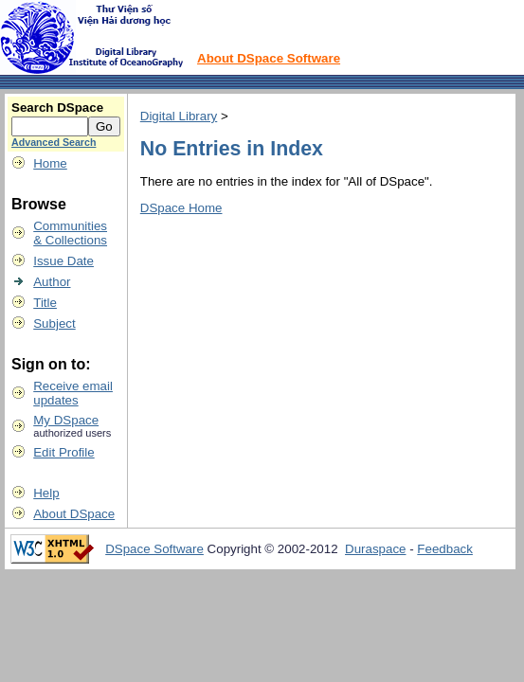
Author (51, 282)
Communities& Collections (70, 233)
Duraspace (375, 549)
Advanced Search (53, 142)
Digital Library (178, 116)
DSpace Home (181, 208)
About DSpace (74, 514)
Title (45, 303)
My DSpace (66, 420)
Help (46, 493)
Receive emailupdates (73, 393)
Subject (54, 323)
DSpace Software (154, 549)
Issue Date (63, 261)
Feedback (445, 549)
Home (50, 163)
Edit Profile (63, 452)
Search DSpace (57, 107)
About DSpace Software (268, 58)
